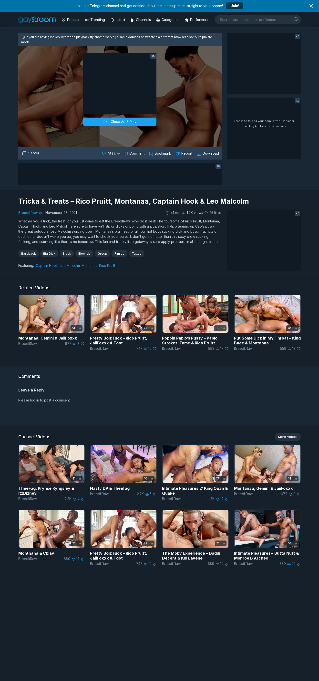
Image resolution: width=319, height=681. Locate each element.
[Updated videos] (118, 20)
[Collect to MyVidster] (160, 153)
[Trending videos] (95, 20)
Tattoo (137, 253)
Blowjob (84, 253)
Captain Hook (47, 265)
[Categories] (168, 20)
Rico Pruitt (107, 265)
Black (67, 253)
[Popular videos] (71, 20)
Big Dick (49, 253)
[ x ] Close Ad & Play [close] (119, 122)
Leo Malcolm (70, 265)
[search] (296, 19)
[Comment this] (134, 153)
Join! (235, 6)
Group (102, 253)
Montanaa (89, 265)
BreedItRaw (28, 212)
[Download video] (208, 153)
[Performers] (197, 20)
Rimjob (119, 253)
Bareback (28, 253)
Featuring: (26, 265)
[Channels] (141, 20)
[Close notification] (311, 6)
